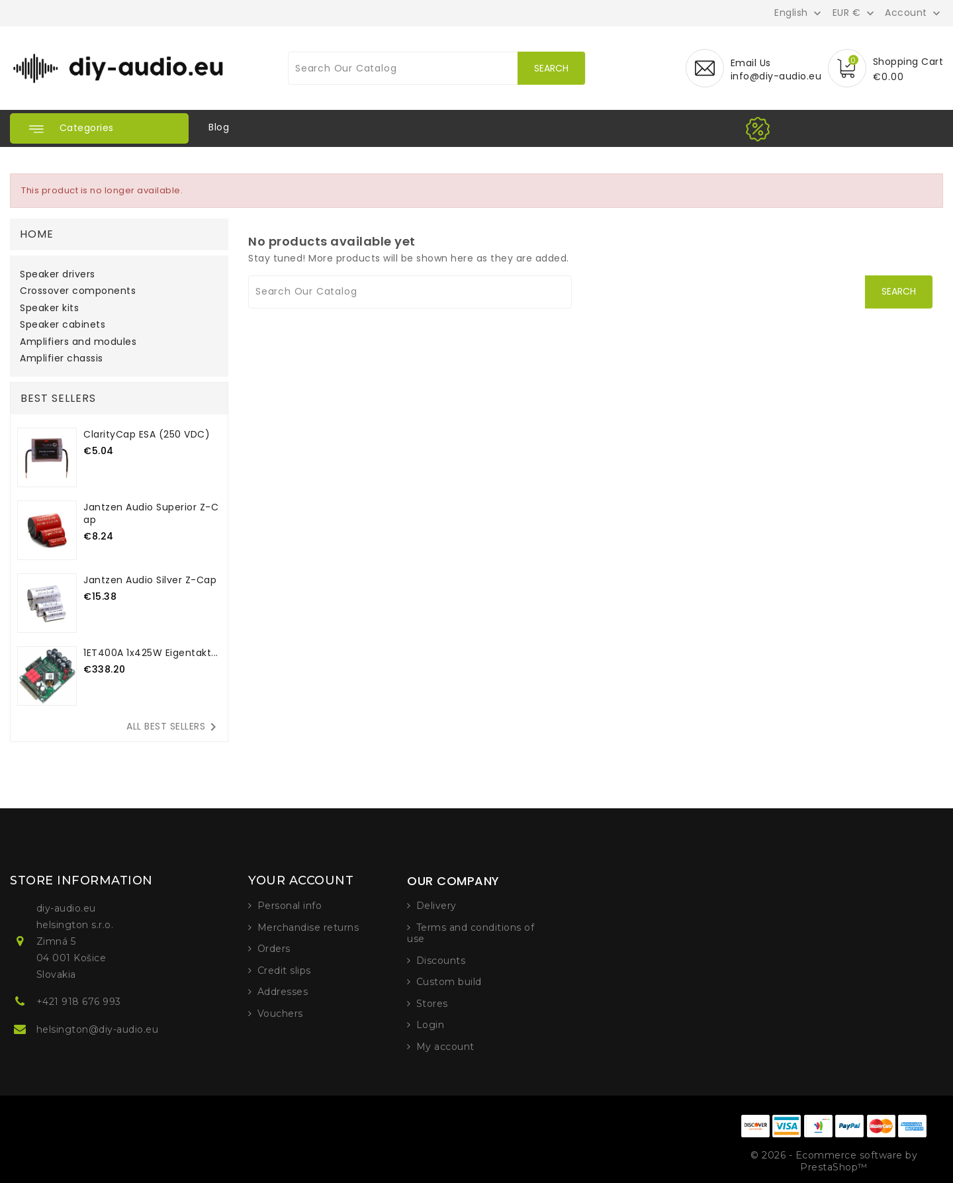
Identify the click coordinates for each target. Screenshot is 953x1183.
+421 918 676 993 (78, 1002)
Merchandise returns (308, 927)
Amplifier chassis (61, 359)
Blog (218, 127)
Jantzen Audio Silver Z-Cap (149, 580)
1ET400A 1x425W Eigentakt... (150, 652)
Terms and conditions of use (470, 933)
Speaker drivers (57, 275)
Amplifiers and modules (78, 342)
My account (445, 1047)
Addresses (282, 992)
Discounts (441, 961)
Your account (300, 880)
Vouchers (280, 1013)
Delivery (436, 906)
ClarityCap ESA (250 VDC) (146, 434)
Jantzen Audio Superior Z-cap (150, 513)
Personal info (289, 906)
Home (37, 234)
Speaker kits (49, 308)
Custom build (449, 982)
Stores (432, 1004)
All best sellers (173, 727)
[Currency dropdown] (855, 12)
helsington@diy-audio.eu (97, 1029)
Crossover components (78, 291)
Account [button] (906, 13)
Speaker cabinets (62, 325)
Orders (274, 949)
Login (430, 1025)
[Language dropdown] (799, 12)
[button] (99, 128)
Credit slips (284, 970)
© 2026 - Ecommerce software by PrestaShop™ (833, 1161)
